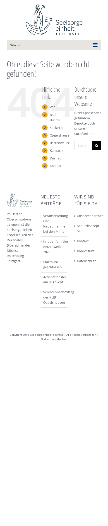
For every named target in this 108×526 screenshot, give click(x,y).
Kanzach (56, 150)
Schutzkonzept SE (88, 228)
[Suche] (96, 145)
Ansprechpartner (88, 216)
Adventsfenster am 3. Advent (54, 279)
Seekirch (56, 127)
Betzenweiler (60, 143)
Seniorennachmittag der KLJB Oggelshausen (54, 297)
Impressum (85, 251)
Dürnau (55, 158)
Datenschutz (86, 261)
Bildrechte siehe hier (54, 339)
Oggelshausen (61, 135)
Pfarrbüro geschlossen (52, 264)
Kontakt (55, 166)
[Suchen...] (83, 145)
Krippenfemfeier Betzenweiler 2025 (54, 246)
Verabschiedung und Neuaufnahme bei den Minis (54, 224)
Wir (52, 107)
